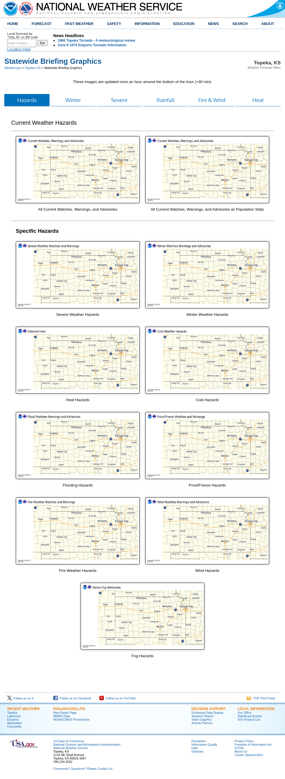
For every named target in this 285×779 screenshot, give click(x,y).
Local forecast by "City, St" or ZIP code (22, 35)
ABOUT (267, 24)
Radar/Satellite (69, 709)
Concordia (14, 726)
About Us (241, 751)
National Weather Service (70, 748)
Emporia (13, 719)
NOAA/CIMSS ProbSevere (71, 719)
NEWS (213, 24)
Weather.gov (13, 68)
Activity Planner (201, 723)
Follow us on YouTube (117, 698)
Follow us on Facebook (72, 698)
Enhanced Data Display (207, 712)
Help (194, 748)
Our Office (244, 712)
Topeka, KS (33, 68)
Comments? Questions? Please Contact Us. (83, 768)
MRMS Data (61, 716)
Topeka (12, 712)
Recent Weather (23, 709)
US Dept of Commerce (68, 741)
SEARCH (240, 24)
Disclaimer (198, 741)
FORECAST (42, 24)
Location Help (19, 49)
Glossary (197, 751)
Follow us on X (20, 698)
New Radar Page (65, 712)
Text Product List (249, 719)
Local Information (256, 709)
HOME (12, 24)
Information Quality (204, 744)
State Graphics (201, 719)
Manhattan (14, 723)
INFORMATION (147, 24)
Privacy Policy (244, 741)
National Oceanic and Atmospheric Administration (86, 744)
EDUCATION (183, 24)
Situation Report (202, 716)
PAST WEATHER (79, 24)
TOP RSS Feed (261, 698)
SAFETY (114, 24)
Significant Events (250, 716)
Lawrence (13, 716)
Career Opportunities (249, 755)
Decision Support (208, 709)
